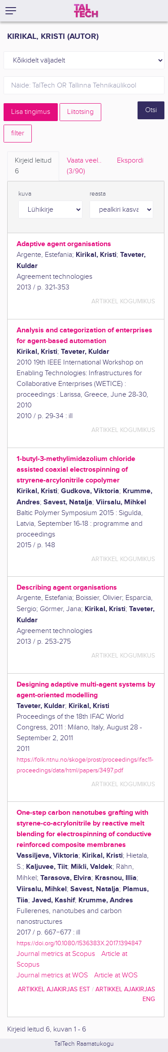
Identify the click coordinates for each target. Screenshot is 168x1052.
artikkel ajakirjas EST (54, 989)
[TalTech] (86, 11)
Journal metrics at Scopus (56, 954)
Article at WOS (116, 975)
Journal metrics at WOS (52, 975)
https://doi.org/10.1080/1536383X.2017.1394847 (79, 943)
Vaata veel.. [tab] (84, 166)
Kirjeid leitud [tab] (33, 166)
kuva (24, 193)
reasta (98, 193)
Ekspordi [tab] (130, 160)
